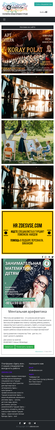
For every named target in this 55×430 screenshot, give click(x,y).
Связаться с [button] (9, 347)
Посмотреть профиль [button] (24, 347)
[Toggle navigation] (4, 19)
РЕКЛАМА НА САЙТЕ (27, 27)
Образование (39, 351)
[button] (5, 283)
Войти (43, 12)
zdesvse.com (34, 426)
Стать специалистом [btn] (44, 4)
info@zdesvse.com (35, 370)
